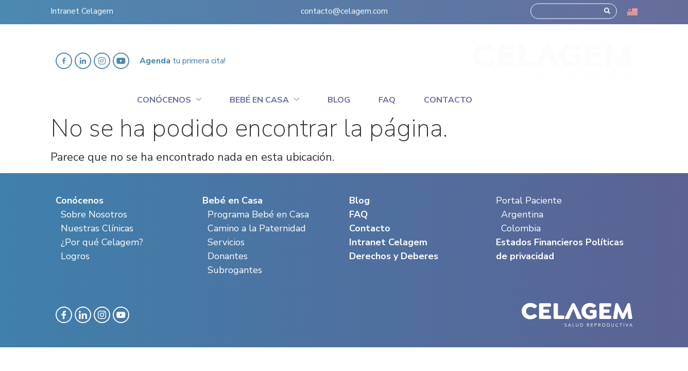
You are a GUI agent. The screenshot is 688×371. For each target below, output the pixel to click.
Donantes (228, 256)
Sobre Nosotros (94, 214)
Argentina (522, 214)
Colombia (521, 228)
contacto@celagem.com (344, 7)
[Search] (607, 8)
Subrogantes (235, 270)
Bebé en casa (264, 98)
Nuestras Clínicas (97, 228)
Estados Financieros (539, 242)
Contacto (448, 100)
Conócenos (169, 98)
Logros (75, 256)
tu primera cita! (183, 60)
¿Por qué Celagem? (102, 242)
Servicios (226, 242)
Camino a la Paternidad (257, 228)
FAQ (358, 214)
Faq (387, 100)
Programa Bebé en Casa (258, 214)
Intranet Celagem (81, 7)
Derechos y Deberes (393, 256)
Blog (339, 100)
